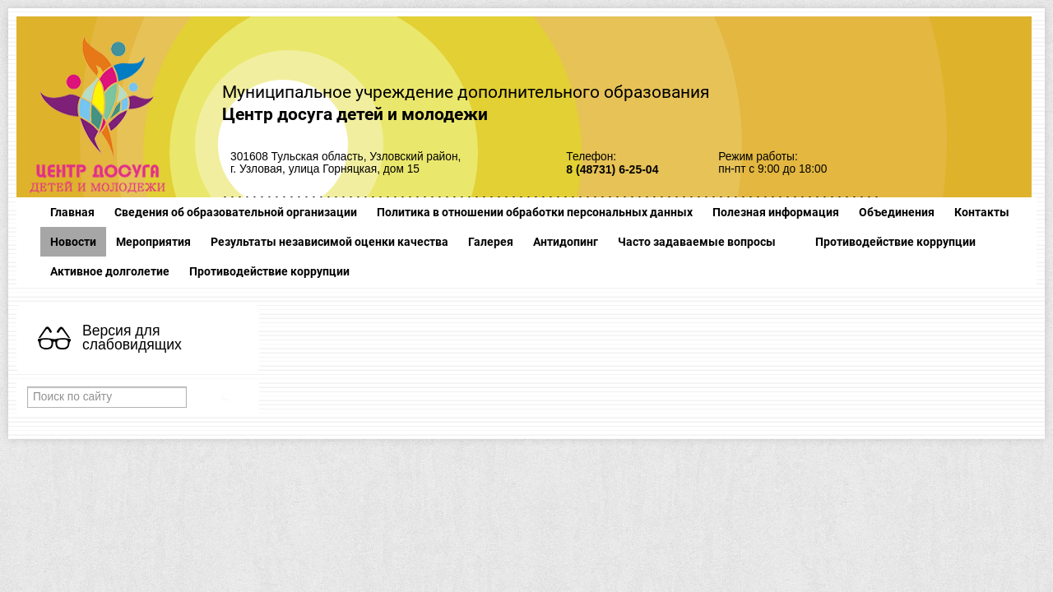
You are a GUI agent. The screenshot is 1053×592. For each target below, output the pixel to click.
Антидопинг (565, 241)
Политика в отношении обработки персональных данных (535, 212)
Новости (73, 241)
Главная (72, 212)
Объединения (897, 212)
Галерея (490, 241)
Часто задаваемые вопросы (697, 241)
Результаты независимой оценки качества (329, 241)
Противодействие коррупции (895, 241)
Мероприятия (153, 241)
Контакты (981, 212)
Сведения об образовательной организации (235, 212)
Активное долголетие (109, 271)
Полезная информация (775, 212)
